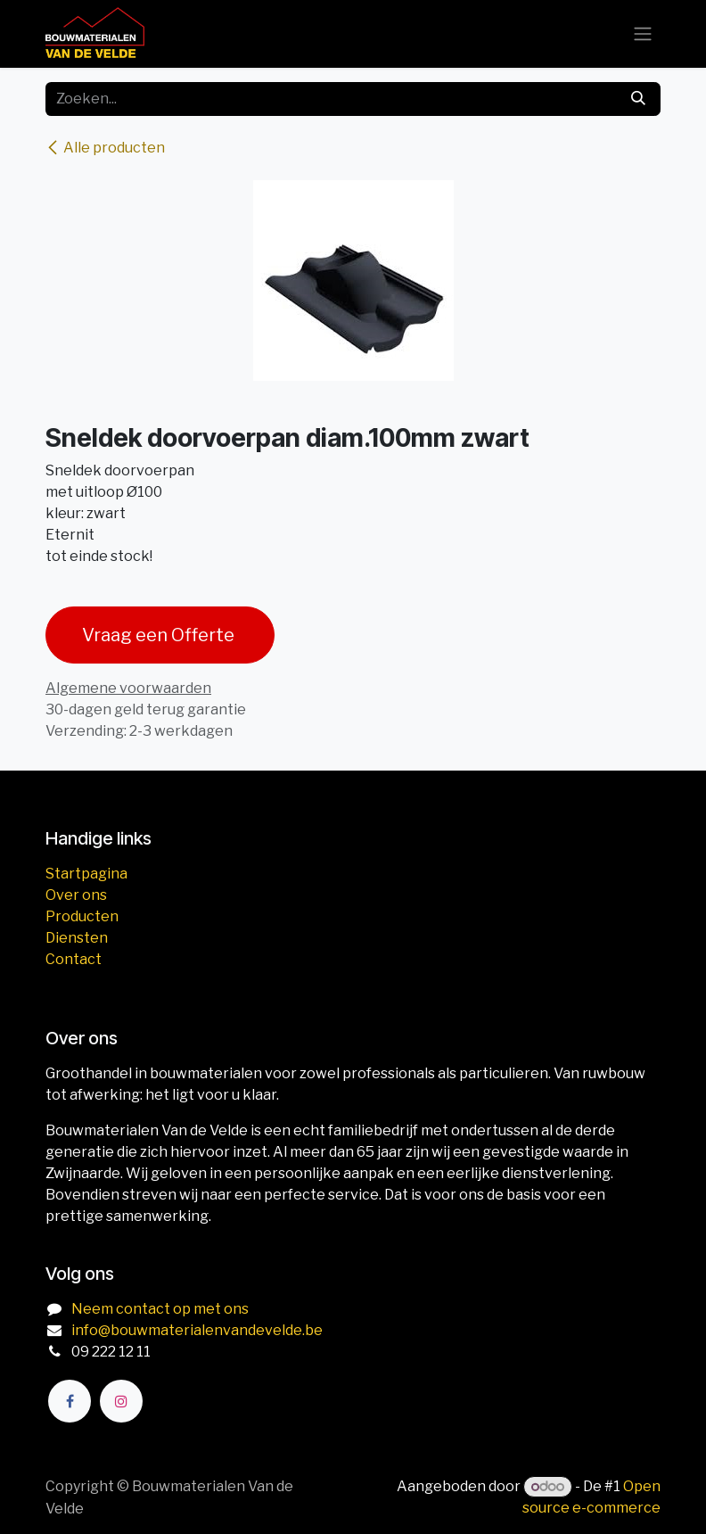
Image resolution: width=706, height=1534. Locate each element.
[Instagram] (121, 1401)
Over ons (76, 895)
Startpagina (86, 873)
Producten (82, 916)
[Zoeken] (638, 99)
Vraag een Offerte (160, 635)
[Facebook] (69, 1401)
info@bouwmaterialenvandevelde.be (197, 1330)
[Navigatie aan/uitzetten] (643, 34)
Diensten (76, 937)
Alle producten (105, 147)
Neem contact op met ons (160, 1308)
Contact (73, 959)
